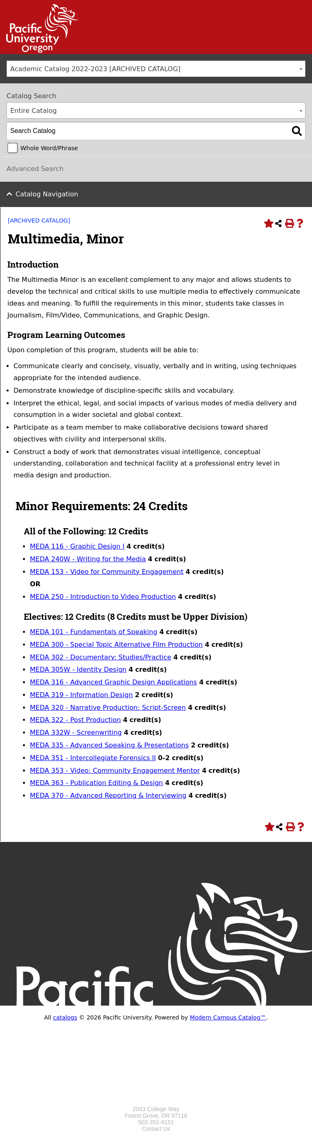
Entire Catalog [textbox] (33, 111)
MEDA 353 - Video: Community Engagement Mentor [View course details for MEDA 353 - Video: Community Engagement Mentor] (115, 770)
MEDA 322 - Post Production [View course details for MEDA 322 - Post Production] (75, 720)
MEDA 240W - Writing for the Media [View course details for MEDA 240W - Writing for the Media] (88, 559)
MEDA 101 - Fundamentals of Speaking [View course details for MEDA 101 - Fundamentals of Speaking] (93, 632)
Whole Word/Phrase (49, 148)
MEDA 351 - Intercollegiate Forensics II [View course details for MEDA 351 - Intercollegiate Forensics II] (93, 758)
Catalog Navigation (47, 194)
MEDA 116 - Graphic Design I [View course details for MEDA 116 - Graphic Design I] (77, 546)
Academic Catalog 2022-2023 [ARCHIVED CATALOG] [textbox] (95, 69)
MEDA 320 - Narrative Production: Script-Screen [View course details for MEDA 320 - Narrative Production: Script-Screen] (108, 707)
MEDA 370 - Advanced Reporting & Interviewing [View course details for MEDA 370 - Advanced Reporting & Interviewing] (108, 795)
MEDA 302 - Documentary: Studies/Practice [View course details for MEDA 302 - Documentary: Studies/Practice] (100, 657)
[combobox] (156, 69)
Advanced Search (35, 169)
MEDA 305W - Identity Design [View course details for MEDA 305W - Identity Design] (78, 669)
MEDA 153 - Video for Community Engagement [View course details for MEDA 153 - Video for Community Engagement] (106, 572)
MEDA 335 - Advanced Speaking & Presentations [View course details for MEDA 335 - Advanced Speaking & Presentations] (109, 745)
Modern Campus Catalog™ (228, 1017)
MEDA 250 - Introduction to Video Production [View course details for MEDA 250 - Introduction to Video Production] (103, 597)
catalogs (65, 1017)
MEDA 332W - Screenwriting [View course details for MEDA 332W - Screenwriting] (76, 732)
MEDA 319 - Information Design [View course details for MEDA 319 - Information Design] (81, 695)
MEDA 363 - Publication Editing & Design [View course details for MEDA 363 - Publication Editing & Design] (96, 783)
